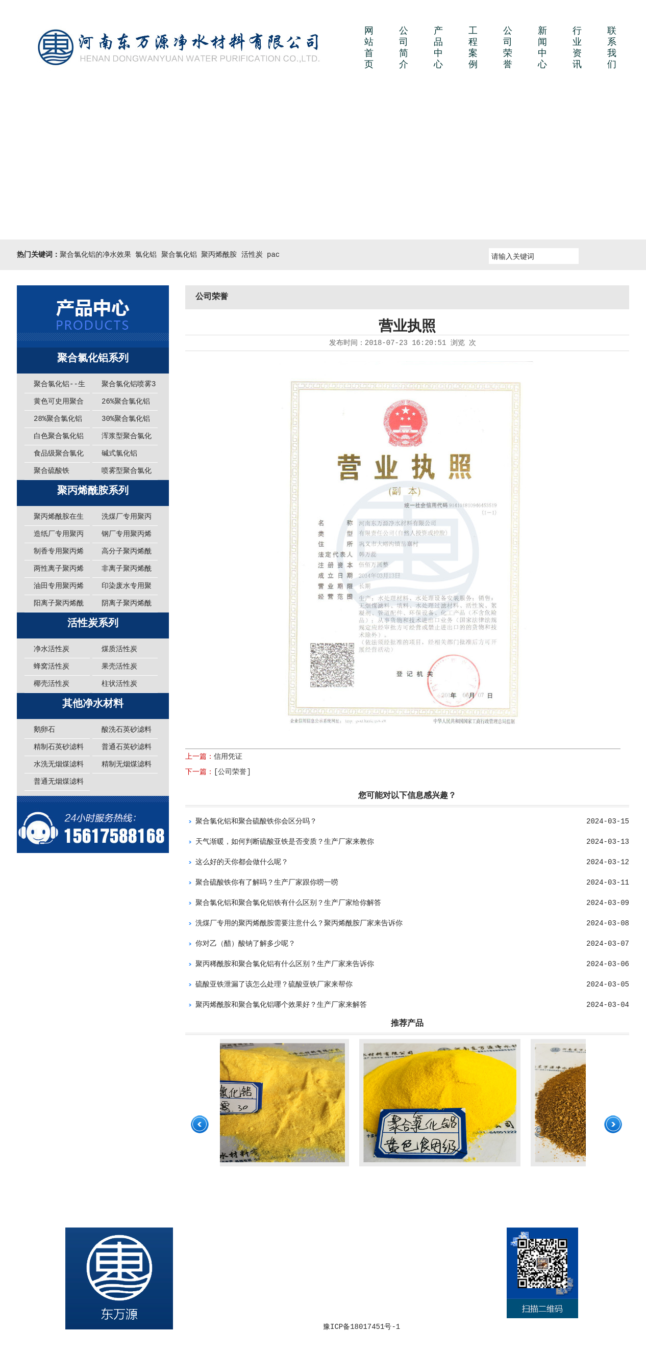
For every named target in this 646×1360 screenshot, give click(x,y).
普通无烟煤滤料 (59, 782)
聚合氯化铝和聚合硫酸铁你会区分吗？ (256, 821)
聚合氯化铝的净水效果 (95, 255)
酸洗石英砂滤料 (127, 730)
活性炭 (252, 255)
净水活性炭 (51, 649)
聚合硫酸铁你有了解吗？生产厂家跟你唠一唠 (266, 882)
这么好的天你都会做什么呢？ (241, 862)
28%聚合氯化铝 (58, 419)
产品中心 (438, 48)
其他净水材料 (92, 704)
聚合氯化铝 (179, 255)
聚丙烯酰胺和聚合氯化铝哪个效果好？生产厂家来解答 (281, 1005)
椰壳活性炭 (51, 684)
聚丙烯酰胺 (219, 255)
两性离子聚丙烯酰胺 (59, 571)
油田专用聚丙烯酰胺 (59, 588)
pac (273, 255)
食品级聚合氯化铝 (59, 456)
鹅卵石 (44, 730)
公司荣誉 (507, 48)
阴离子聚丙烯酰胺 (127, 605)
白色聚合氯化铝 (59, 436)
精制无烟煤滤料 (127, 764)
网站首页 (369, 48)
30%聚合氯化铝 (126, 419)
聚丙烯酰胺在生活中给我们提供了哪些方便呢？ (59, 519)
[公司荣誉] (232, 772)
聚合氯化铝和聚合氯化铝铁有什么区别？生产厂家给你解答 (288, 903)
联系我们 (611, 48)
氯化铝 (146, 255)
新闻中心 (542, 48)
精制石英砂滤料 (59, 747)
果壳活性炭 (119, 666)
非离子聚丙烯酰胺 (127, 571)
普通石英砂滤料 (127, 747)
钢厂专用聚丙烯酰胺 (127, 536)
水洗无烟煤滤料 (59, 764)
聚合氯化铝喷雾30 (129, 386)
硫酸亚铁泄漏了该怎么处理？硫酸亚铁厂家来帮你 (274, 984)
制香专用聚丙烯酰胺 (59, 554)
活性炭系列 (92, 623)
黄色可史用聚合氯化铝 (59, 404)
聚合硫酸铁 (51, 471)
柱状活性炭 (119, 684)
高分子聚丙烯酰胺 (127, 554)
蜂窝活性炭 (51, 666)
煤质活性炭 (119, 649)
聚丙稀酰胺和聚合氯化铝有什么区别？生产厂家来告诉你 (284, 964)
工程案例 (473, 48)
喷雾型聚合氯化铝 (127, 473)
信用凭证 (228, 757)
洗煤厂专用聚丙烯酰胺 (127, 519)
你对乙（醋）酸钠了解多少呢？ (245, 944)
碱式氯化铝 (119, 453)
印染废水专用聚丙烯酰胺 (127, 588)
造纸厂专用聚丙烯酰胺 (59, 536)
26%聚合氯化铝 (126, 401)
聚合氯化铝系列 (93, 358)
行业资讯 (577, 48)
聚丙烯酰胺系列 (93, 491)
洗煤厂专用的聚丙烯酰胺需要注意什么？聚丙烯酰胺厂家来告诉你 (299, 923)
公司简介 (403, 48)
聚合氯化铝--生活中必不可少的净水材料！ (59, 386)
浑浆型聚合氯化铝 (127, 438)
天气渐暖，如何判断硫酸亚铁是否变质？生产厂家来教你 (284, 842)
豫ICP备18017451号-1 (361, 1327)
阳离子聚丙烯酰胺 (59, 605)
